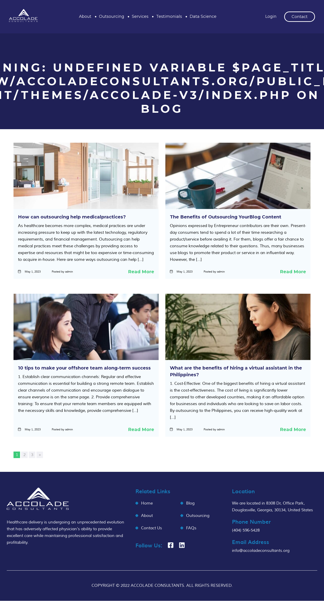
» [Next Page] (40, 454)
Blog (190, 503)
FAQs (191, 528)
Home (147, 503)
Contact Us (151, 528)
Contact (300, 16)
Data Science (203, 16)
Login (271, 16)
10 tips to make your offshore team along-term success (84, 368)
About (85, 16)
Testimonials (169, 16)
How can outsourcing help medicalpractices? (72, 217)
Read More (141, 271)
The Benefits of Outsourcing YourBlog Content (225, 217)
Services (140, 16)
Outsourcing (111, 16)
